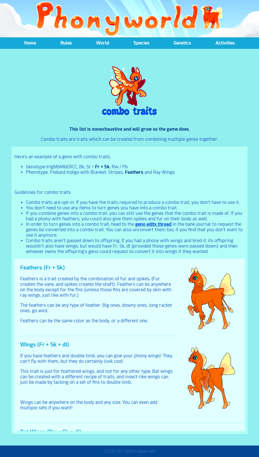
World (102, 43)
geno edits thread (153, 224)
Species (141, 43)
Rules (66, 43)
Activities (225, 43)
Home (30, 43)
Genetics (182, 43)
